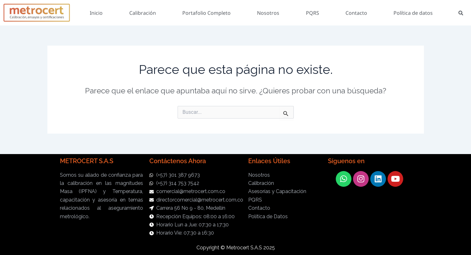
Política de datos (413, 12)
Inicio (96, 12)
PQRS (312, 12)
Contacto (356, 12)
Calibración (142, 12)
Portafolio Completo (206, 12)
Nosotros (268, 12)
